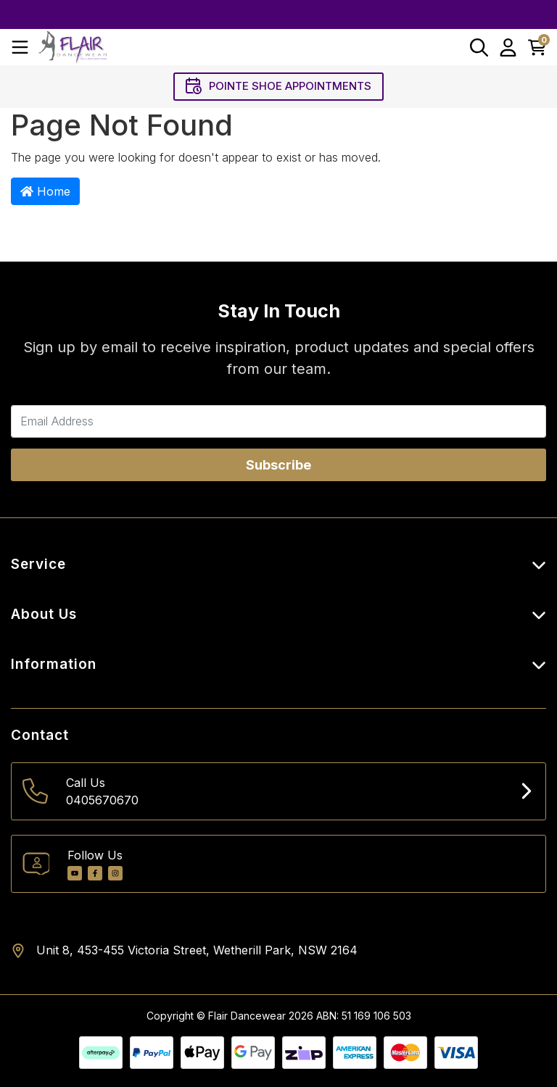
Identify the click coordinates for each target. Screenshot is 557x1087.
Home (45, 191)
